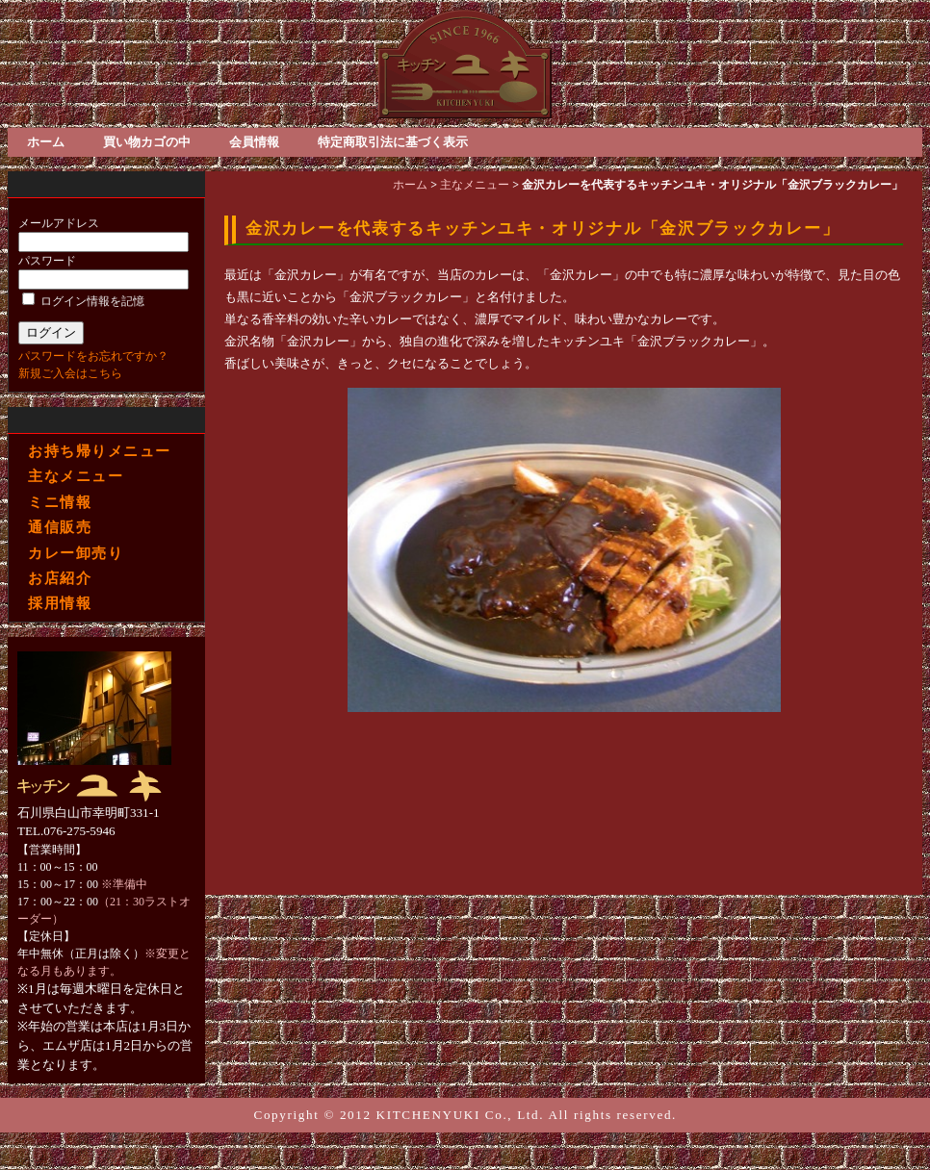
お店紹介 (59, 577)
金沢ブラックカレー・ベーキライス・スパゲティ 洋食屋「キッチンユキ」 (465, 64)
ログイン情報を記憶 (83, 301)
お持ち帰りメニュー (99, 451)
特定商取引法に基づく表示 (393, 142)
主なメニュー (75, 476)
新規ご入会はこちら (70, 373)
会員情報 (254, 142)
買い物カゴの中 (147, 142)
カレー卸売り (75, 552)
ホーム (46, 142)
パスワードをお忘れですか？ (93, 356)
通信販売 (59, 526)
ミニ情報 (59, 501)
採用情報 (59, 602)
